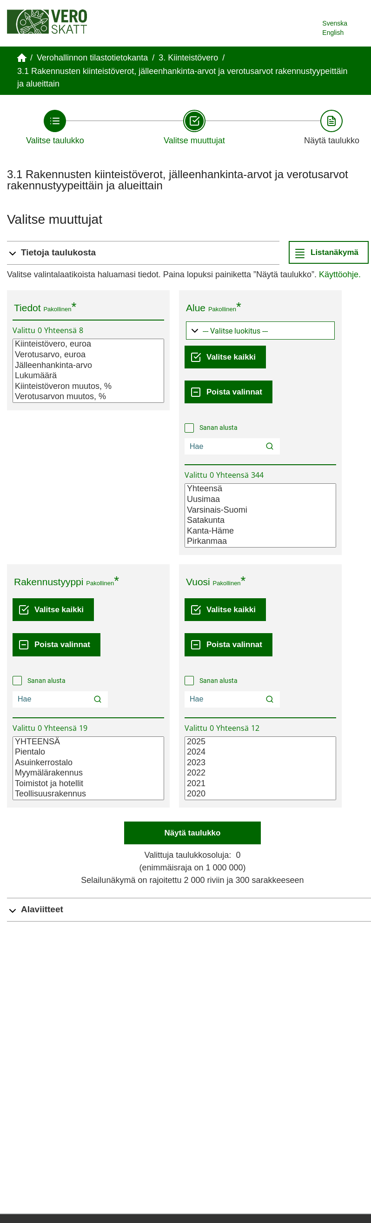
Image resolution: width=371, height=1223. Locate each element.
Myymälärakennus (88, 773)
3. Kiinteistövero (188, 57)
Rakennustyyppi (48, 581)
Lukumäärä (88, 376)
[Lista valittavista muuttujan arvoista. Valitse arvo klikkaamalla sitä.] (88, 371)
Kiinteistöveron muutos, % (88, 386)
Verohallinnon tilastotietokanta (92, 57)
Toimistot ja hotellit (88, 784)
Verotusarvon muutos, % (88, 397)
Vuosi (198, 581)
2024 (260, 752)
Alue (195, 307)
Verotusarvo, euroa (88, 355)
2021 (260, 784)
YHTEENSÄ (88, 742)
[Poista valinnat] (228, 392)
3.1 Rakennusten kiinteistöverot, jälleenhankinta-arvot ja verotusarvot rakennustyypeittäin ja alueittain (182, 77)
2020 (260, 794)
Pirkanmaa (260, 541)
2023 (260, 763)
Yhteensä (260, 489)
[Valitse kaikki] (225, 357)
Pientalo (88, 752)
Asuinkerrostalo (88, 763)
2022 (260, 773)
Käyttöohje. (340, 274)
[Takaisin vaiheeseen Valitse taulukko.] (55, 127)
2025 (260, 742)
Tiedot (27, 307)
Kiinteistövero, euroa (88, 344)
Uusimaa (260, 500)
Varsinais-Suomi (260, 510)
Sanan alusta (218, 427)
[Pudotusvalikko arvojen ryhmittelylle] (260, 330)
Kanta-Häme (260, 531)
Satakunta (260, 520)
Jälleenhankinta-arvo (88, 366)
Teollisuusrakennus (88, 794)
